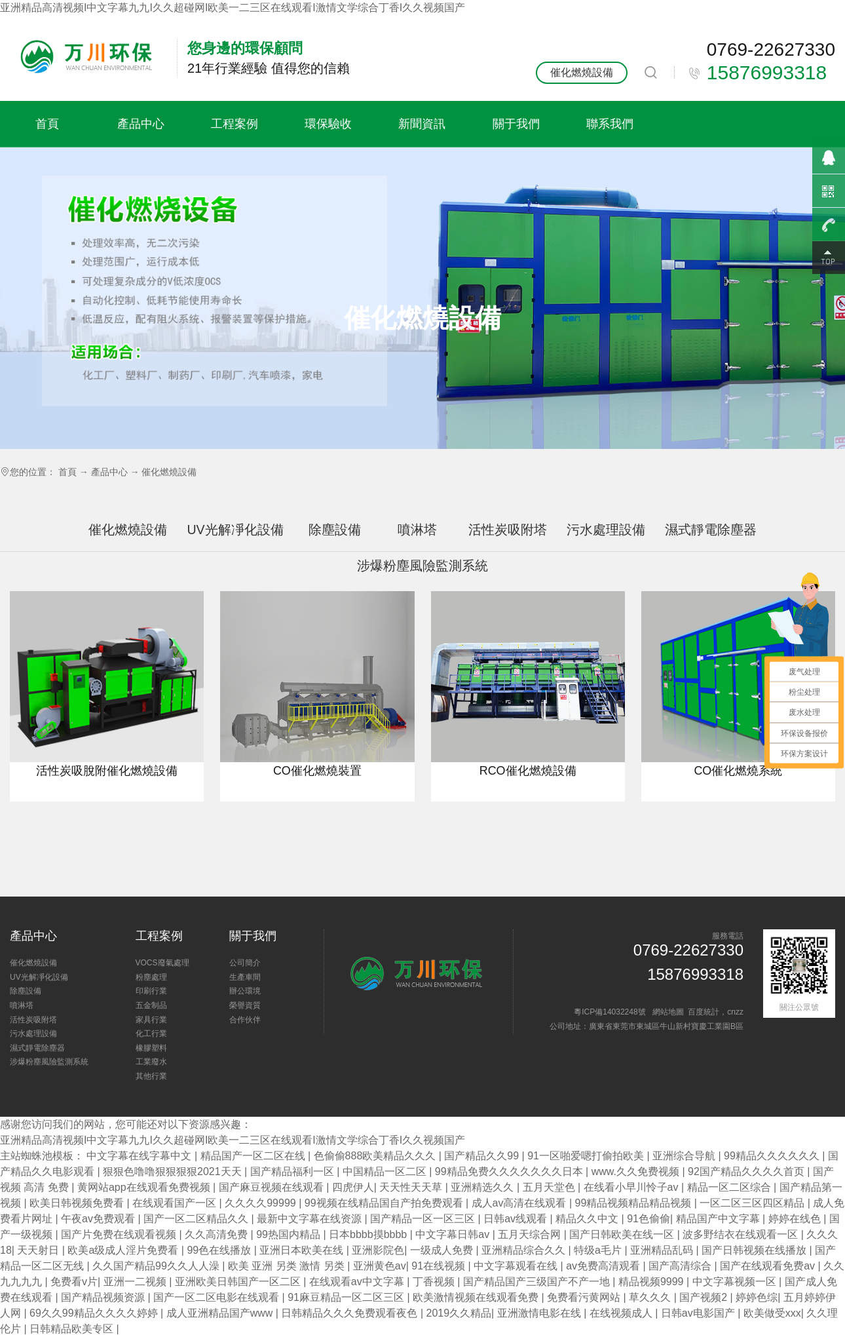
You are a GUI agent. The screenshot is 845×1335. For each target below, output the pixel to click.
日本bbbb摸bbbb (369, 1234)
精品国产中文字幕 (719, 1218)
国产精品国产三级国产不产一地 (537, 1281)
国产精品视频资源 (104, 1297)
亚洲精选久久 (483, 1187)
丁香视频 (435, 1281)
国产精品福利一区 (293, 1171)
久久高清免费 (217, 1234)
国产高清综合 (681, 1265)
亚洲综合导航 (685, 1155)
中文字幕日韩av (453, 1234)
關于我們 (516, 123)
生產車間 (245, 977)
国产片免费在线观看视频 (120, 1234)
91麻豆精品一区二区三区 (347, 1297)
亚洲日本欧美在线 (302, 1250)
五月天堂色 (550, 1187)
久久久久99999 (262, 1203)
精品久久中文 (588, 1218)
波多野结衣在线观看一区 (741, 1234)
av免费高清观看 (604, 1265)
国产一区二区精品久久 (197, 1218)
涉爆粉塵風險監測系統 (49, 1061)
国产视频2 (704, 1297)
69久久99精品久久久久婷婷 (94, 1313)
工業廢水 (151, 1061)
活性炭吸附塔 (507, 529)
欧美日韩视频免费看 (77, 1203)
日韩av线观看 (516, 1218)
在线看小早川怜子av (632, 1187)
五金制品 (151, 1005)
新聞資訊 (421, 123)
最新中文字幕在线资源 (310, 1218)
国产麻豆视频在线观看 (272, 1187)
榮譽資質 (245, 1005)
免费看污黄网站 (585, 1297)
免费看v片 (74, 1281)
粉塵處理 (151, 977)
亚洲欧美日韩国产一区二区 (239, 1281)
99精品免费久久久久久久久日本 (510, 1171)
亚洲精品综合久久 (524, 1250)
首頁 (47, 123)
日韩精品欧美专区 (72, 1328)
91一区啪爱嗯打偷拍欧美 (587, 1155)
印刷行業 (151, 991)
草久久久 (651, 1297)
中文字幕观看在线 (517, 1265)
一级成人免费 (443, 1250)
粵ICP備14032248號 (609, 1011)
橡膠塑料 (151, 1048)
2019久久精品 (459, 1313)
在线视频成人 (622, 1313)
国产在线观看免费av (768, 1265)
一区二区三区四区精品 (753, 1203)
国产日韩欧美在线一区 (623, 1234)
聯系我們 (609, 123)
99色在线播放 (220, 1250)
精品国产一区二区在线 (254, 1155)
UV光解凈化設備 (235, 529)
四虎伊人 (353, 1187)
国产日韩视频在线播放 (755, 1250)
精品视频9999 (652, 1281)
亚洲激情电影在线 (540, 1313)
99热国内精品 (289, 1234)
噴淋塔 (417, 529)
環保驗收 (328, 123)
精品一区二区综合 (730, 1187)
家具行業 (151, 1019)
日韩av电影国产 (699, 1313)
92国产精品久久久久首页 (747, 1171)
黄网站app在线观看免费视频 (145, 1187)
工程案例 (234, 123)
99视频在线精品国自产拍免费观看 (385, 1203)
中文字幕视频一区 (735, 1281)
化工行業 (151, 1033)
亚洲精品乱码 (663, 1250)
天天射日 (39, 1250)
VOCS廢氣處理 (162, 962)
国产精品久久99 (482, 1155)
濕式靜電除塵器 (711, 529)
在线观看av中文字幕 (358, 1281)
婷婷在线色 (795, 1218)
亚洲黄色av (379, 1265)
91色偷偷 (648, 1218)
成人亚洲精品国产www (221, 1313)
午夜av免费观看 (99, 1218)
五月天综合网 (530, 1234)
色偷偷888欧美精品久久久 (376, 1155)
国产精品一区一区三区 (424, 1218)
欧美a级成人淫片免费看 (124, 1250)
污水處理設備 (606, 529)
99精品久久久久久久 (773, 1155)
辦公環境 (245, 991)
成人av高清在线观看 (520, 1203)
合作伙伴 (245, 1019)
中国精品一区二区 (386, 1171)
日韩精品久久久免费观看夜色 (350, 1313)
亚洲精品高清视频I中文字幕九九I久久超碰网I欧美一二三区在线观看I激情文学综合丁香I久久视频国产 (232, 7)
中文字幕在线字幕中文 (140, 1155)
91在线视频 (439, 1265)
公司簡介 (245, 962)
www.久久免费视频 (637, 1171)
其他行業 (151, 1076)
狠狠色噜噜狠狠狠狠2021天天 (173, 1171)
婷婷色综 (757, 1297)
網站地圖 (668, 1011)
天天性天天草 (412, 1187)
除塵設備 (335, 529)
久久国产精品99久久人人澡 (157, 1265)
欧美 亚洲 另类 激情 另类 (287, 1265)
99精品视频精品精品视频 (634, 1203)
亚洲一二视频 (136, 1281)
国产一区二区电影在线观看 (217, 1297)
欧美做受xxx (772, 1313)
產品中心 (140, 123)
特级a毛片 (599, 1250)
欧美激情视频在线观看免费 (477, 1297)
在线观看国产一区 (175, 1203)
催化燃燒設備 (581, 72)
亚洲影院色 (378, 1250)
